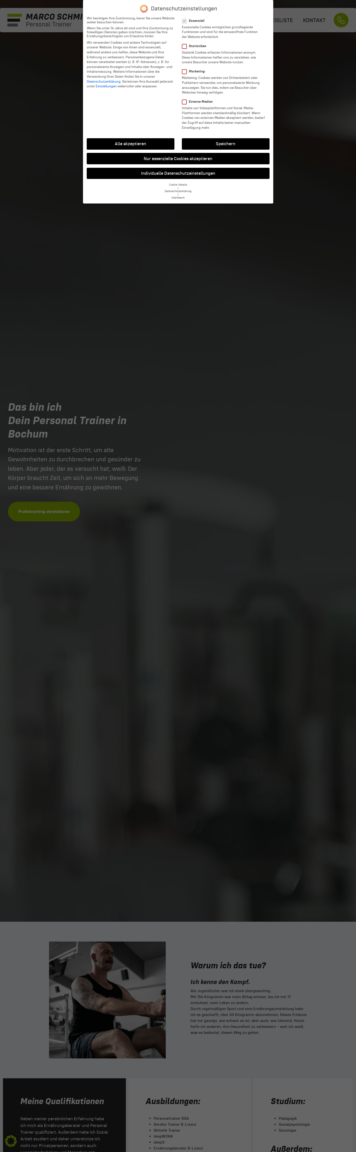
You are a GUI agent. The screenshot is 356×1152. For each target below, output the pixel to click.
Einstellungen (106, 81)
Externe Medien (199, 97)
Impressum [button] (178, 192)
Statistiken (196, 41)
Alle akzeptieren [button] (130, 138)
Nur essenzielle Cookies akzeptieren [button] (178, 153)
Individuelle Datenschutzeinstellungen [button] (178, 168)
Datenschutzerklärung (104, 76)
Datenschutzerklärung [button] (178, 186)
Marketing (195, 66)
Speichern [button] (225, 138)
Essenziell (195, 16)
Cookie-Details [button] (178, 179)
